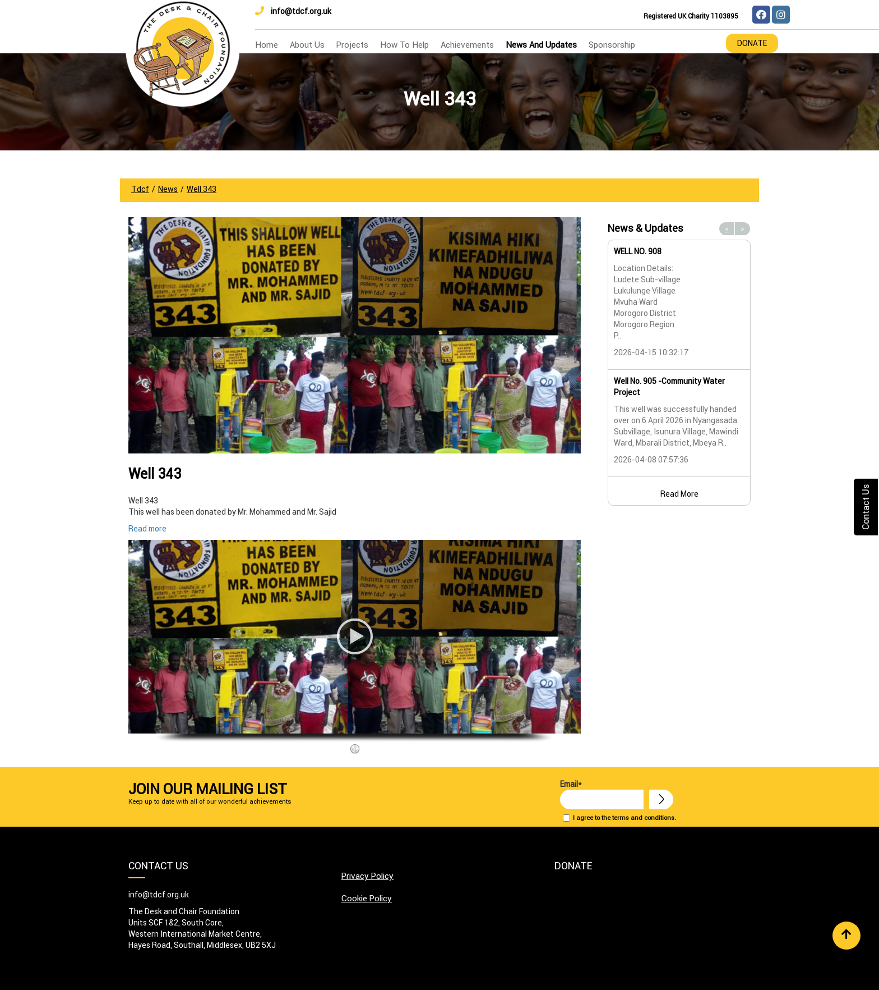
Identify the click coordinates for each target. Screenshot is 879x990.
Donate (752, 43)
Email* (602, 794)
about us (307, 44)
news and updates (541, 44)
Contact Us (865, 507)
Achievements (467, 44)
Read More (679, 494)
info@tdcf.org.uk (293, 11)
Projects (352, 44)
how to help (404, 44)
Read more (147, 529)
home (266, 44)
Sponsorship (612, 44)
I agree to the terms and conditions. (624, 818)
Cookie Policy (366, 898)
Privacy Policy (367, 875)
